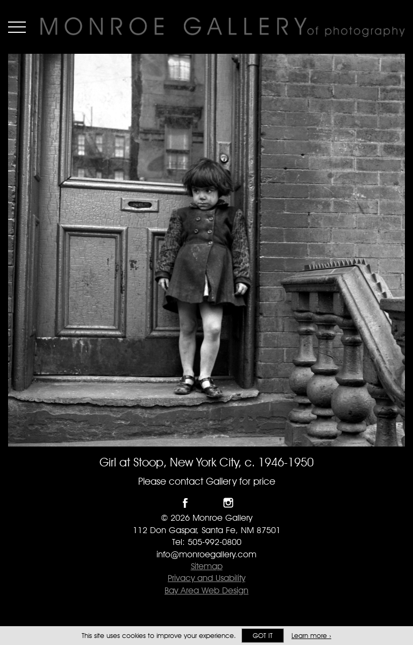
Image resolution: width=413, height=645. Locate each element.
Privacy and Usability (206, 578)
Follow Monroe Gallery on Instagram (228, 502)
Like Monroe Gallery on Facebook (185, 502)
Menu (17, 26)
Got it (263, 636)
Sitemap (207, 566)
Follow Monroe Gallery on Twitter (206, 502)
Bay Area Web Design (206, 590)
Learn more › (311, 636)
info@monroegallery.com (206, 554)
